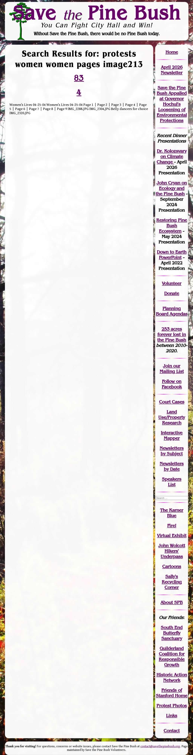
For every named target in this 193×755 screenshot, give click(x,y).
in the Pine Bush (171, 337)
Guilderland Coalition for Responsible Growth (172, 656)
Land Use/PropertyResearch (171, 417)
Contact (172, 730)
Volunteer (171, 283)
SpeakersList (171, 481)
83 (79, 78)
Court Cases (171, 402)
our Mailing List (172, 368)
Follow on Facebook (172, 384)
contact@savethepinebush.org (160, 746)
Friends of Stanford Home (171, 692)
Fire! (171, 525)
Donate (171, 293)
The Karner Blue (171, 512)
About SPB (172, 602)
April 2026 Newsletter (171, 69)
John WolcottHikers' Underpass (171, 551)
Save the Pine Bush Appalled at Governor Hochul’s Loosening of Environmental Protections (172, 104)
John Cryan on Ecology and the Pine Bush (171, 188)
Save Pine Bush (97, 12)
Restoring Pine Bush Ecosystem (171, 225)
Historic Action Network (171, 677)
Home (171, 52)
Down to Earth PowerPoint (171, 254)
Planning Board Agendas (172, 311)
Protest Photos (171, 705)
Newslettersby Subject (172, 450)
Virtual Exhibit (171, 535)
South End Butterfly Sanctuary (171, 633)
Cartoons (171, 566)
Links (171, 715)
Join (167, 366)
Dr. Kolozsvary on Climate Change (172, 156)
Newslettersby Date (172, 466)
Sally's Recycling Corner (172, 582)
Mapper (172, 438)
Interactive (171, 432)
